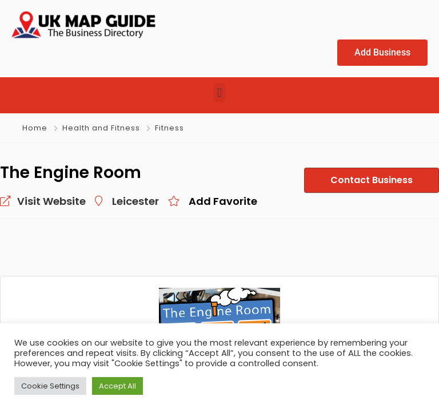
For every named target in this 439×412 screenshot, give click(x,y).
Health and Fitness (100, 128)
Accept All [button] (117, 386)
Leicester (119, 201)
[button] (219, 92)
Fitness (167, 128)
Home (34, 128)
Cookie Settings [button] (50, 386)
